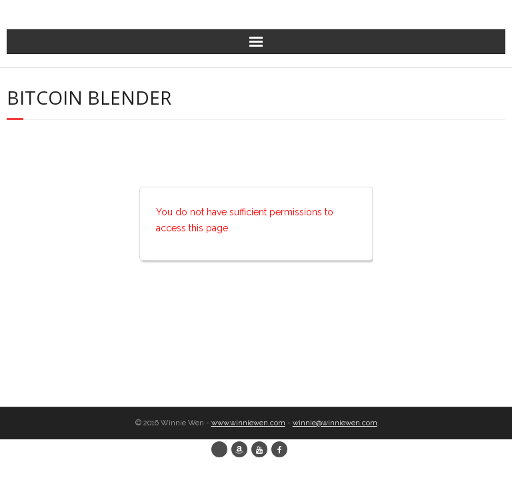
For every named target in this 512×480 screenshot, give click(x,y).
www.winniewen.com (248, 423)
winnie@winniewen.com (335, 423)
